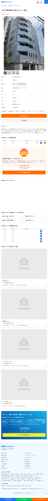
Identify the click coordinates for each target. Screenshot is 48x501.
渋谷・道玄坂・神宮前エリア (7, 480)
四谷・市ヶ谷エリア (5, 478)
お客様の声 (27, 459)
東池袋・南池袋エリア (18, 480)
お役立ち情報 (27, 461)
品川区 (22, 485)
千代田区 (3, 485)
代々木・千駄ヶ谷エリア (22, 478)
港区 (5, 5)
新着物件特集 (3, 457)
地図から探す (3, 455)
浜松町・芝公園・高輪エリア (28, 477)
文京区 (30, 485)
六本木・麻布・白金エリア (6, 477)
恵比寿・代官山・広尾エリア (33, 478)
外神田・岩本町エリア (15, 474)
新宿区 (14, 485)
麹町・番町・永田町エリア (26, 474)
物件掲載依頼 (27, 465)
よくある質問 (3, 463)
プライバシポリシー (28, 468)
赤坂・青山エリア (11, 5)
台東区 (26, 485)
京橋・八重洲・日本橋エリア (39, 474)
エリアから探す (28, 453)
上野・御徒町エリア (40, 480)
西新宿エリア (13, 478)
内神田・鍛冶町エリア (5, 474)
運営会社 (3, 465)
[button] (46, 43)
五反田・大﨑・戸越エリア (29, 480)
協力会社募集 (3, 468)
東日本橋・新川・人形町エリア (23, 475)
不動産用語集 (27, 463)
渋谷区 (18, 485)
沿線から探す (3, 453)
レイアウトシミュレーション (30, 455)
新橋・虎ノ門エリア (17, 477)
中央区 (7, 485)
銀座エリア (32, 475)
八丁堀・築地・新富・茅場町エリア (8, 475)
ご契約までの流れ (4, 459)
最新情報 (3, 461)
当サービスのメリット (29, 457)
